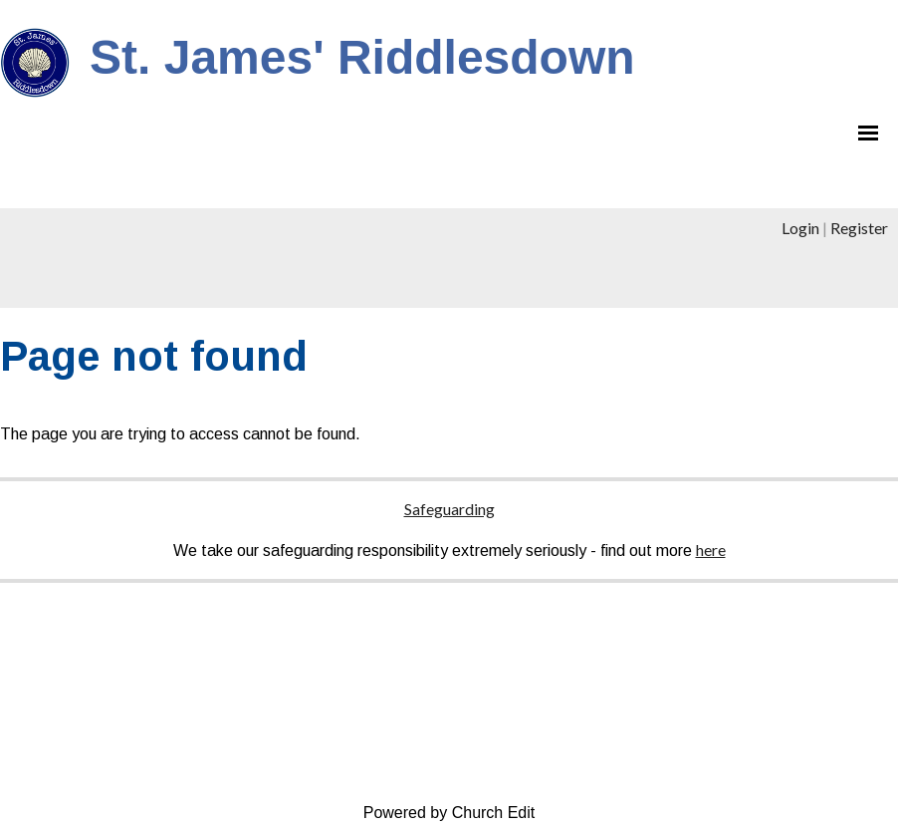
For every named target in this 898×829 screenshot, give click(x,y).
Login (800, 227)
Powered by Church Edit (449, 812)
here (711, 549)
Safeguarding (449, 508)
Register (859, 227)
